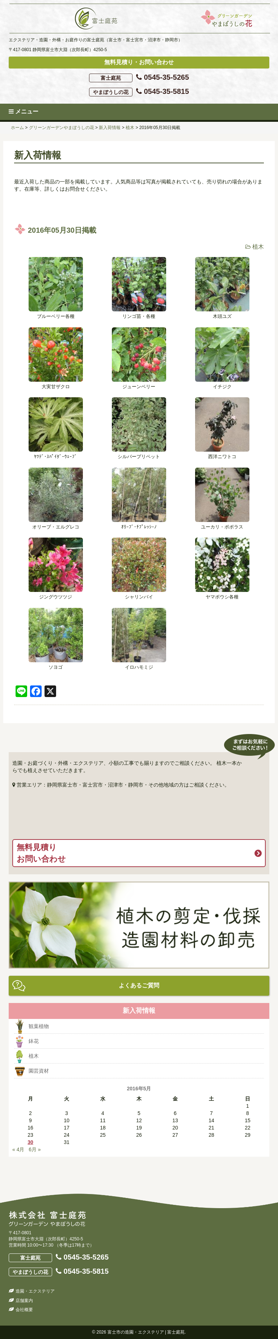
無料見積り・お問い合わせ (139, 62)
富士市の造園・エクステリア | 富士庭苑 (146, 1332)
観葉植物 (39, 1026)
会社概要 (24, 1309)
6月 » (35, 1149)
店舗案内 (24, 1300)
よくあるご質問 (139, 985)
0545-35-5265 (139, 77)
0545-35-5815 (139, 91)
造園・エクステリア (35, 1291)
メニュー (23, 111)
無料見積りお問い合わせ (41, 853)
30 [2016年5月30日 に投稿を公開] (30, 1142)
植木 (258, 247)
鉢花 (34, 1041)
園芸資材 (39, 1071)
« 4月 (18, 1149)
